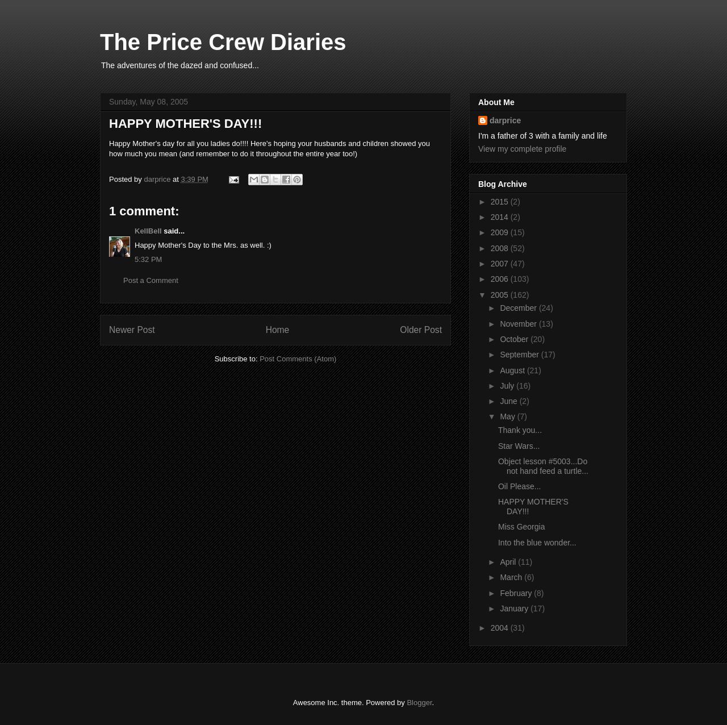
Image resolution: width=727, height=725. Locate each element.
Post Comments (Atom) (298, 359)
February (517, 593)
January (515, 608)
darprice (505, 120)
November (519, 323)
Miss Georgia (521, 526)
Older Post (421, 330)
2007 (501, 263)
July (508, 385)
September (520, 354)
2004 (501, 627)
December (519, 307)
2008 (501, 248)
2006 (501, 279)
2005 (501, 294)
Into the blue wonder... (537, 542)
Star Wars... (519, 446)
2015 (501, 201)
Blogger (419, 702)
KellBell (148, 231)
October (515, 339)
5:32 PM (148, 259)
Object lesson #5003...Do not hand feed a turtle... (543, 466)
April (509, 561)
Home (278, 330)
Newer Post (132, 330)
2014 (501, 217)
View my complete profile (522, 148)
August (513, 370)
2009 (501, 232)
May (508, 416)
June (509, 401)
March (512, 577)
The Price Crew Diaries (223, 42)
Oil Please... (519, 486)
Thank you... (520, 430)
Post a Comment (150, 280)
